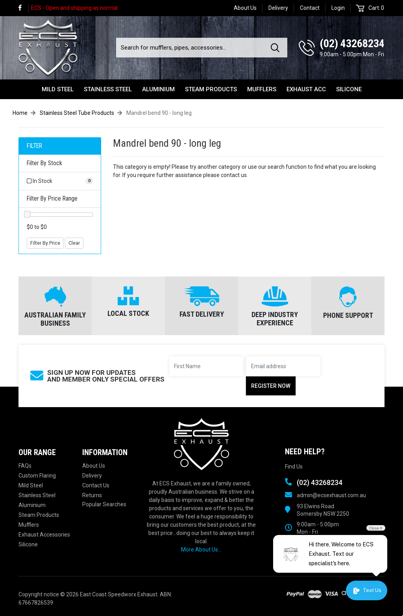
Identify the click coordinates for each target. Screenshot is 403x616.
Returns (92, 495)
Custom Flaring (37, 475)
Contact (310, 8)
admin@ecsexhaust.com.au (331, 495)
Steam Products (211, 89)
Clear (74, 243)
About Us (245, 8)
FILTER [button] (34, 145)
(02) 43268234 (352, 43)
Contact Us (95, 485)
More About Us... (201, 549)
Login (338, 8)
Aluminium (158, 89)
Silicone (349, 89)
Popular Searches (104, 504)
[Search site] (276, 47)
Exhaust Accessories (44, 534)
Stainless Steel (108, 89)
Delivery (278, 8)
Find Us (294, 466)
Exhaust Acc (306, 89)
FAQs (24, 466)
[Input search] (191, 47)
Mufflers (261, 89)
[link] (23, 8)
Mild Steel (58, 89)
